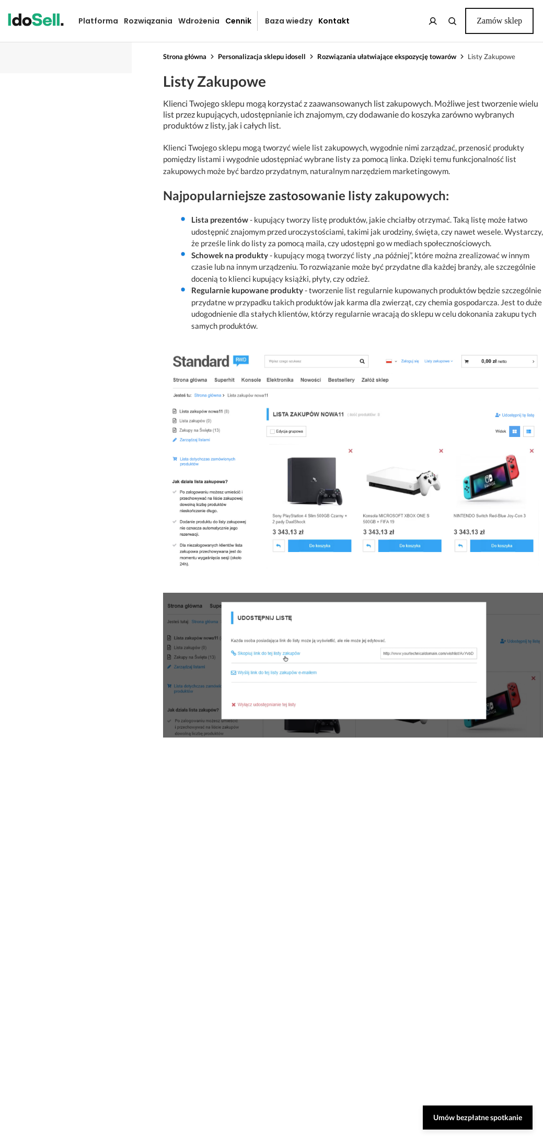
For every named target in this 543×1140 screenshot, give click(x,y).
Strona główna (184, 56)
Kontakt (334, 21)
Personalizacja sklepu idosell (262, 56)
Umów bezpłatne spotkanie (477, 1117)
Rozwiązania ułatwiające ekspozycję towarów (386, 56)
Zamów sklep (499, 20)
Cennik (238, 21)
